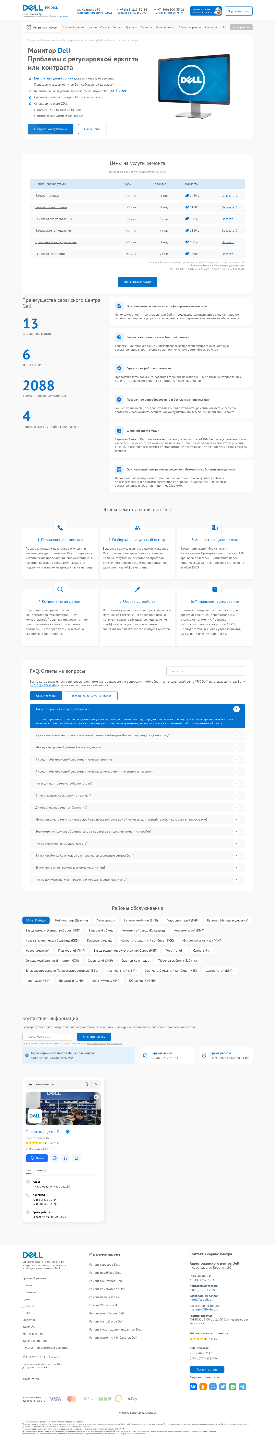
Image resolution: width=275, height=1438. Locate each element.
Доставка (131, 27)
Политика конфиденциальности (137, 1413)
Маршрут (37, 1158)
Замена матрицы (47, 196)
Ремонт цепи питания (50, 254)
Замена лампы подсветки (53, 231)
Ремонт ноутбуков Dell (105, 1272)
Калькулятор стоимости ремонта (45, 1347)
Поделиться (193, 1386)
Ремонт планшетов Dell (105, 1297)
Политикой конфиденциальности (104, 1043)
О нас (105, 27)
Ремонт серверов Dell (104, 1264)
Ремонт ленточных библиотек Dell (113, 1337)
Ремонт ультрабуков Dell (106, 1321)
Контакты (211, 27)
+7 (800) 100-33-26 (171, 9)
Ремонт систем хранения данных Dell (115, 1329)
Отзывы (117, 27)
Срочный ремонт (73, 27)
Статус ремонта (241, 27)
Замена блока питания (51, 207)
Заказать (230, 196)
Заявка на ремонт (190, 27)
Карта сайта (30, 1379)
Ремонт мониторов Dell (105, 1281)
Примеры (29, 1292)
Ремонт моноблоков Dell (106, 1313)
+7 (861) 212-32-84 (133, 9)
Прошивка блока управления (56, 242)
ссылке (42, 1367)
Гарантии (146, 27)
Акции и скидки (165, 27)
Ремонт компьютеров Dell (107, 1289)
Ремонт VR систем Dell (104, 1305)
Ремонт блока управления (53, 219)
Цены (92, 27)
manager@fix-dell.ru (204, 1309)
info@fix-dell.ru (201, 1299)
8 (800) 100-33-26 (202, 1289)
